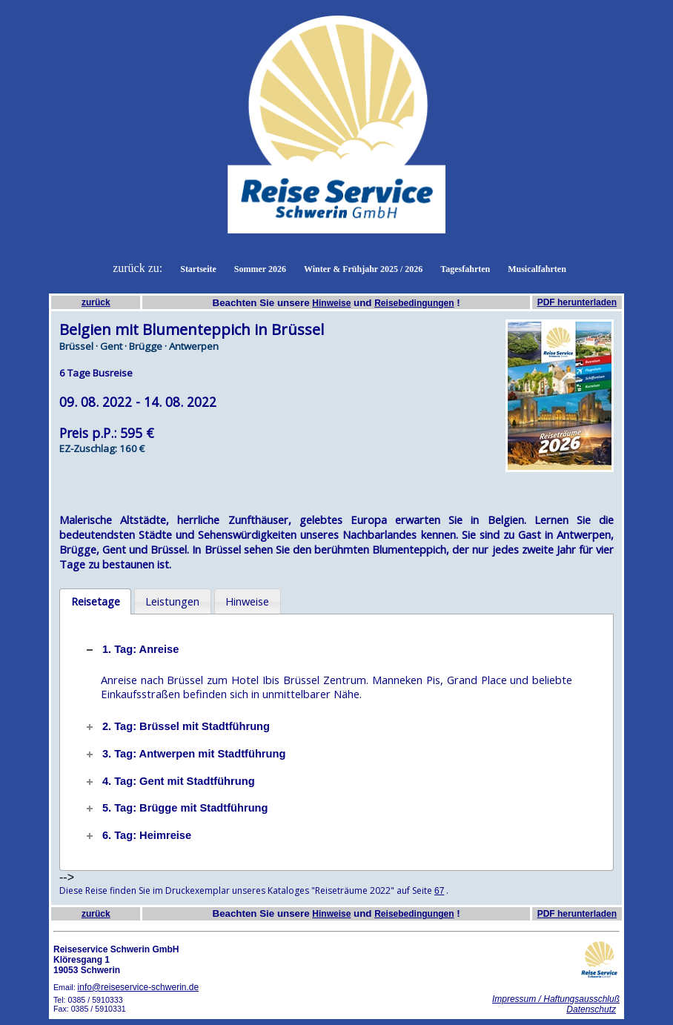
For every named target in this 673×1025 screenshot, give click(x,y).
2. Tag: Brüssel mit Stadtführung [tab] (177, 726)
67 (439, 891)
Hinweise (331, 303)
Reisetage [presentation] (95, 601)
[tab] (95, 601)
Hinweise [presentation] (247, 601)
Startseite (198, 269)
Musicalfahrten (537, 269)
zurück (96, 302)
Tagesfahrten (465, 269)
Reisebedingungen (414, 303)
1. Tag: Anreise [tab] (131, 649)
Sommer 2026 (260, 269)
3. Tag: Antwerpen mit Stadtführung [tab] (184, 754)
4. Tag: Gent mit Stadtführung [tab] (169, 781)
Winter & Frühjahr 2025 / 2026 (363, 269)
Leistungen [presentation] (172, 601)
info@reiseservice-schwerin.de (138, 987)
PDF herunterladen (577, 302)
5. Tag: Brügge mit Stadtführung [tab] (176, 808)
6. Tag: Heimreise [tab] (137, 835)
